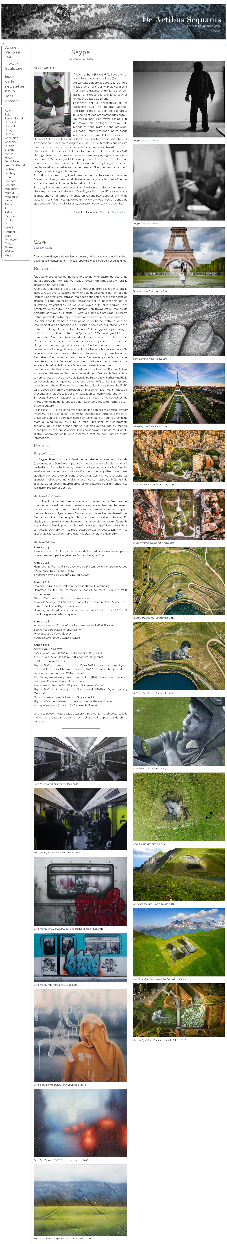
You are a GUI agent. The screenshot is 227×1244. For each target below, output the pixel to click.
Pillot (8, 208)
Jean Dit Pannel (15, 165)
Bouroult (10, 122)
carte (10, 81)
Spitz (8, 235)
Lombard (11, 181)
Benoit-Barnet (14, 118)
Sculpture (14, 68)
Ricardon (11, 216)
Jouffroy (10, 173)
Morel (8, 200)
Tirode (9, 243)
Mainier (9, 192)
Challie (9, 134)
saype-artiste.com (152, 140)
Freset (9, 157)
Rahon (9, 212)
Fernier (9, 153)
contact (12, 101)
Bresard (10, 126)
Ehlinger (10, 149)
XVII (10, 56)
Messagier (11, 196)
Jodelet (10, 169)
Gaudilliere (12, 161)
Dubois (9, 146)
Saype (9, 228)
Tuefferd (10, 247)
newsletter (14, 86)
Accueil (11, 47)
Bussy (8, 130)
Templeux (11, 239)
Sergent (10, 231)
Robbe (9, 220)
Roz (7, 224)
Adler (8, 110)
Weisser (10, 251)
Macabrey (11, 188)
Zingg (8, 255)
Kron (8, 177)
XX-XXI (12, 64)
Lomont (10, 185)
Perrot (9, 204)
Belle (8, 114)
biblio (10, 91)
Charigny (10, 142)
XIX (9, 60)
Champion (11, 138)
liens (9, 96)
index (10, 76)
